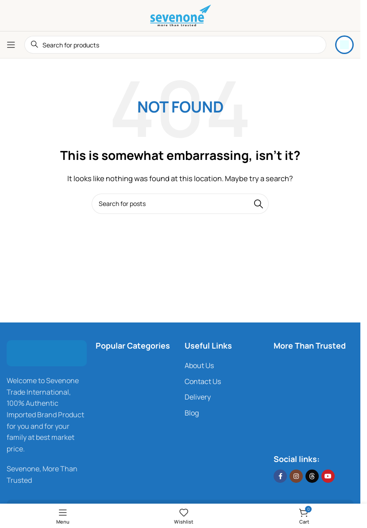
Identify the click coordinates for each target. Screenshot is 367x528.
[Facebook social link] (280, 476)
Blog (192, 413)
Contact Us (203, 381)
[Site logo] (180, 14)
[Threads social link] (312, 476)
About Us (199, 365)
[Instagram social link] (296, 476)
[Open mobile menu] (11, 45)
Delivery (198, 397)
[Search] (175, 45)
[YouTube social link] (328, 476)
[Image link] (47, 352)
